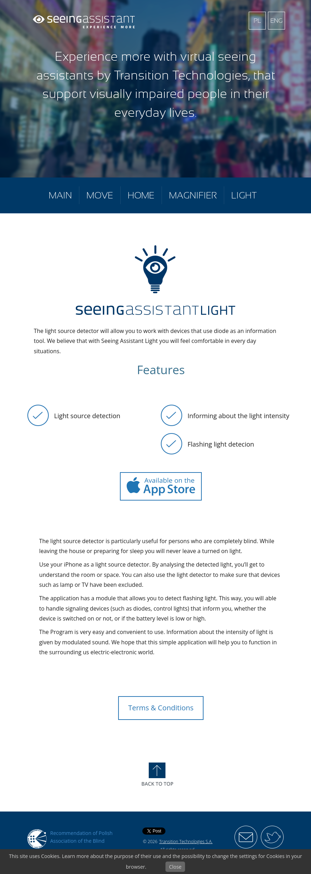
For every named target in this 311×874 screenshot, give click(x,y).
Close (175, 866)
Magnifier (193, 195)
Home (141, 195)
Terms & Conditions (161, 707)
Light (244, 195)
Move (99, 195)
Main (60, 195)
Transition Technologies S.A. (185, 842)
